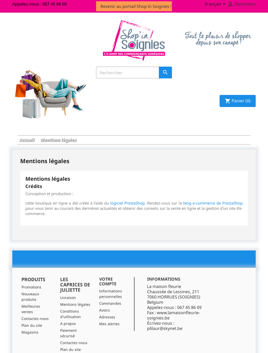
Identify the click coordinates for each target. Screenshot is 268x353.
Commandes (110, 290)
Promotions (31, 273)
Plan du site (31, 312)
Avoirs (104, 297)
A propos (68, 310)
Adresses (107, 304)
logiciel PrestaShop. (128, 190)
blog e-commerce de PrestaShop (213, 190)
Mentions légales (75, 291)
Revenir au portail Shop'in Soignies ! (135, 6)
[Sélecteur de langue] (216, 4)
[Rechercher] (134, 74)
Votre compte (107, 268)
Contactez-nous (35, 305)
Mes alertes (109, 310)
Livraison (68, 284)
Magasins (29, 319)
